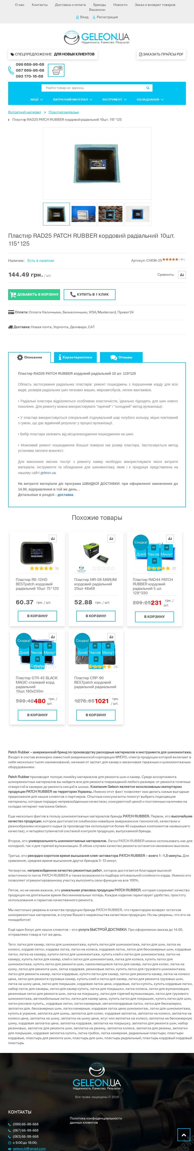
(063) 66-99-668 (26, 1137)
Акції (36, 99)
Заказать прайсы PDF (161, 54)
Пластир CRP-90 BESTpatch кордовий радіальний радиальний (95, 682)
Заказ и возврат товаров (155, 4)
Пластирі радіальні (64, 112)
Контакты (40, 4)
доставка (65, 495)
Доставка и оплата (70, 4)
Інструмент (114, 99)
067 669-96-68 (30, 70)
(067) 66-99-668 (26, 1131)
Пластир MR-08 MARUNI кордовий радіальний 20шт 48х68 (95, 584)
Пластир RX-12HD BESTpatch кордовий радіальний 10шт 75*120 (37, 584)
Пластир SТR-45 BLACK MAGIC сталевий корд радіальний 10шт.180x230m (37, 685)
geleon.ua (48, 473)
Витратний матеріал (73, 99)
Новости (120, 4)
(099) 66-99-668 (26, 1124)
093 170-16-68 (29, 76)
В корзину (37, 614)
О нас (19, 4)
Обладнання (150, 99)
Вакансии (97, 9)
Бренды (99, 4)
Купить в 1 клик (89, 294)
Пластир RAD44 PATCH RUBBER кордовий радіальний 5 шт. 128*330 (153, 586)
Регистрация (105, 17)
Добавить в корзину (34, 294)
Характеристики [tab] (75, 357)
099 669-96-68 (30, 64)
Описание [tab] (29, 357)
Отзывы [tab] (121, 357)
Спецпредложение (53, 54)
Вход (82, 17)
